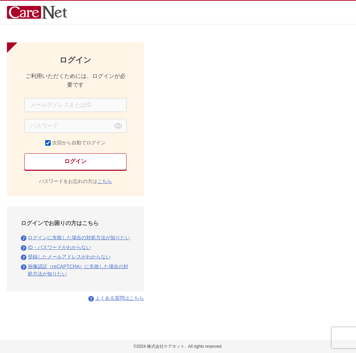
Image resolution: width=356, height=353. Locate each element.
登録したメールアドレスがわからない (69, 256)
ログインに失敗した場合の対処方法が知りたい (79, 237)
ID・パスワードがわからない (59, 247)
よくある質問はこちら (119, 298)
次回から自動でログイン (79, 142)
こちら (104, 181)
